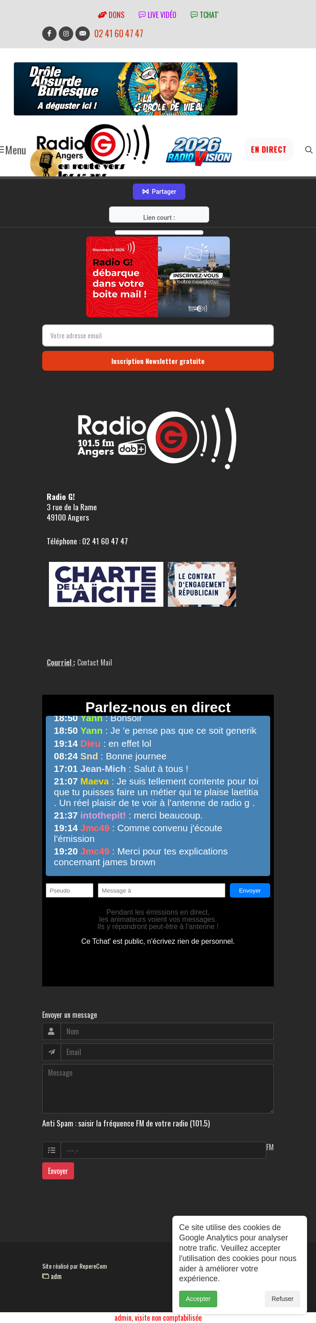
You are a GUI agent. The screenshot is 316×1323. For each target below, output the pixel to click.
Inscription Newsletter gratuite (158, 361)
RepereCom (93, 1265)
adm (51, 1276)
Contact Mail (94, 662)
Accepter (198, 1306)
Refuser (283, 1306)
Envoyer (58, 1170)
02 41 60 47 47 (118, 33)
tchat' (205, 14)
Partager (159, 192)
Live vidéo (157, 14)
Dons (111, 14)
